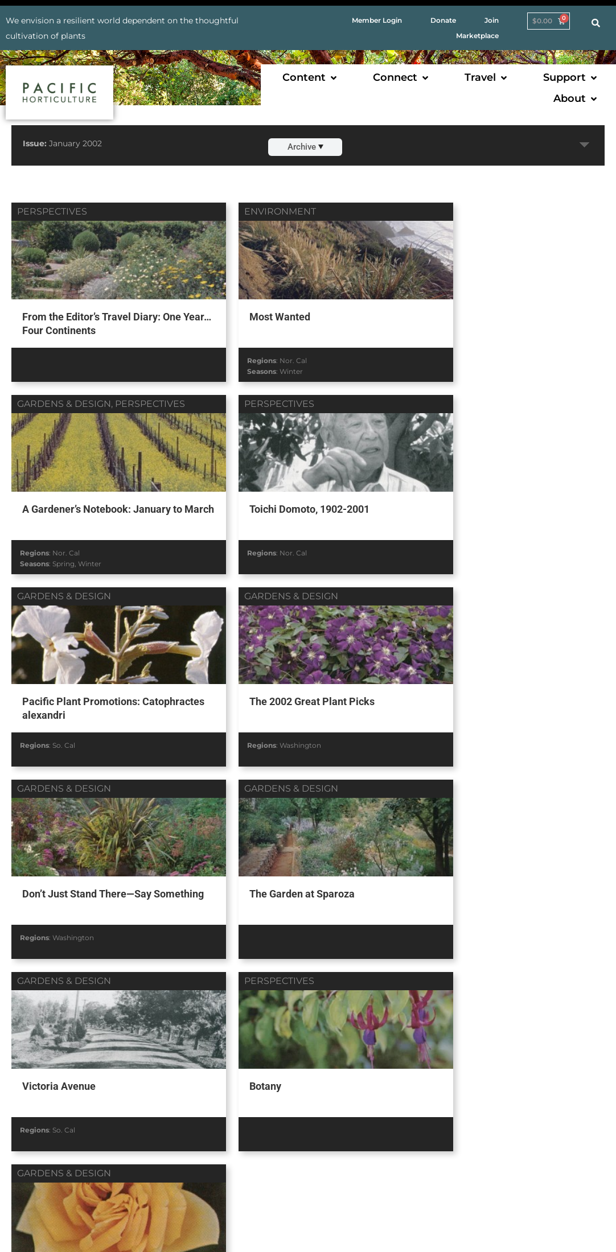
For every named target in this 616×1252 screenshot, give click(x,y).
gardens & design (468, 211)
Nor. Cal (268, 357)
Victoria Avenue (461, 693)
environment (255, 211)
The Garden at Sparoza (275, 693)
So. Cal (265, 546)
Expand (584, 145)
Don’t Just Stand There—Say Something (85, 700)
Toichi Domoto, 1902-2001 (81, 504)
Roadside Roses (260, 882)
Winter (266, 368)
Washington (477, 546)
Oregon (298, 924)
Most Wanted (253, 315)
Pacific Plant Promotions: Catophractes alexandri (282, 511)
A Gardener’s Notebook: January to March (505, 322)
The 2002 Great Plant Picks (487, 504)
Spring (468, 368)
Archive (305, 147)
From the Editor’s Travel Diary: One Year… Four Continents (100, 322)
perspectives (52, 211)
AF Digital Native (563, 1226)
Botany (37, 882)
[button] (310, 77)
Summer (295, 935)
